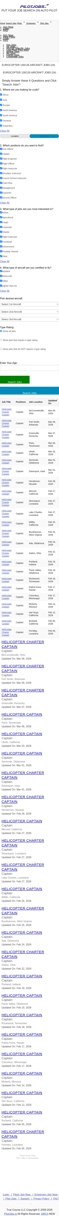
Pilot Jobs (46, 23)
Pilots (22, 23)
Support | (26, 1198)
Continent (44, 136)
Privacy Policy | (43, 1198)
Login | (7, 1194)
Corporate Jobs (15, 56)
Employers (33, 23)
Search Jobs (11, 23)
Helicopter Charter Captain (7, 412)
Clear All (4, 131)
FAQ (5, 30)
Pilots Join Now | (24, 1194)
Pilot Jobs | (13, 1198)
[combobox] (29, 304)
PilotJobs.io (10, 1214)
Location (15, 136)
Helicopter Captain (22, 714)
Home (2, 23)
